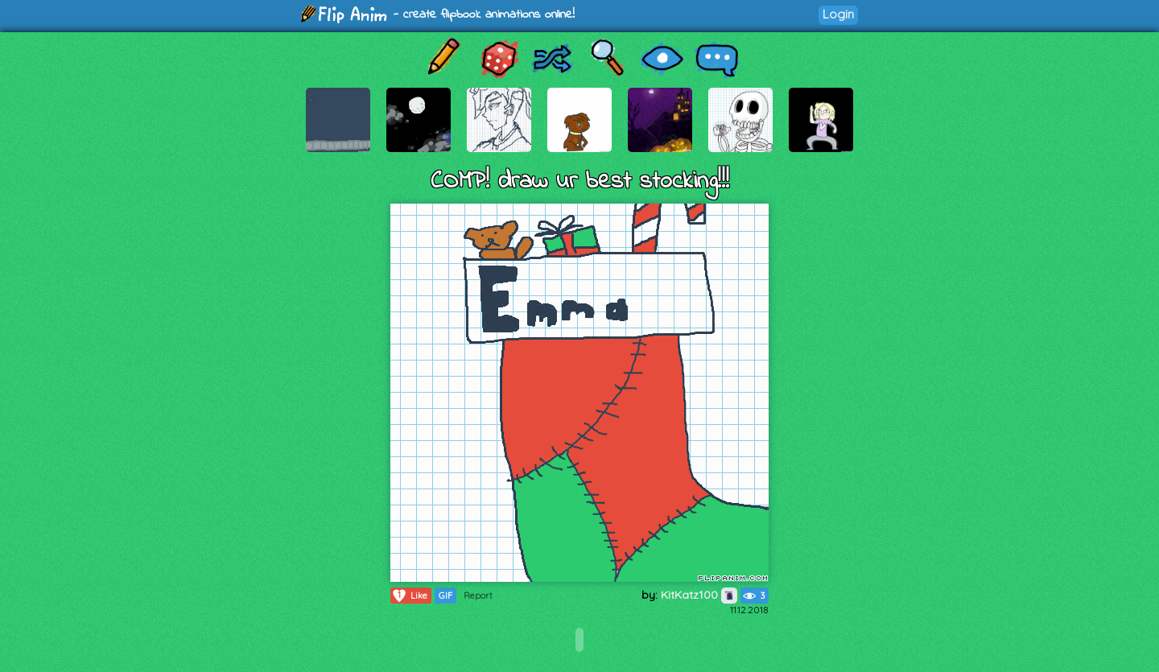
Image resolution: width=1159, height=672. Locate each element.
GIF (445, 595)
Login (838, 14)
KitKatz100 (699, 594)
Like (409, 595)
